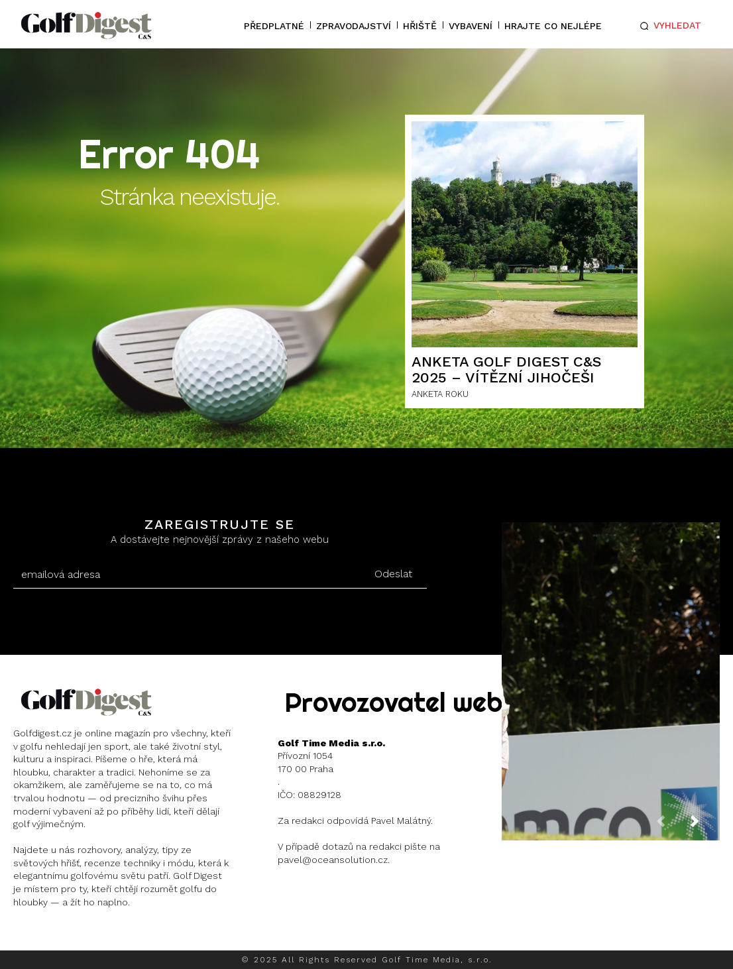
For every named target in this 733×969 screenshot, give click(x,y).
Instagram (63, 936)
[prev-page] (671, 825)
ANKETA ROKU (440, 394)
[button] (668, 26)
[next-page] (705, 825)
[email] (187, 575)
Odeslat (393, 573)
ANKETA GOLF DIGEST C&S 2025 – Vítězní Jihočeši (507, 369)
